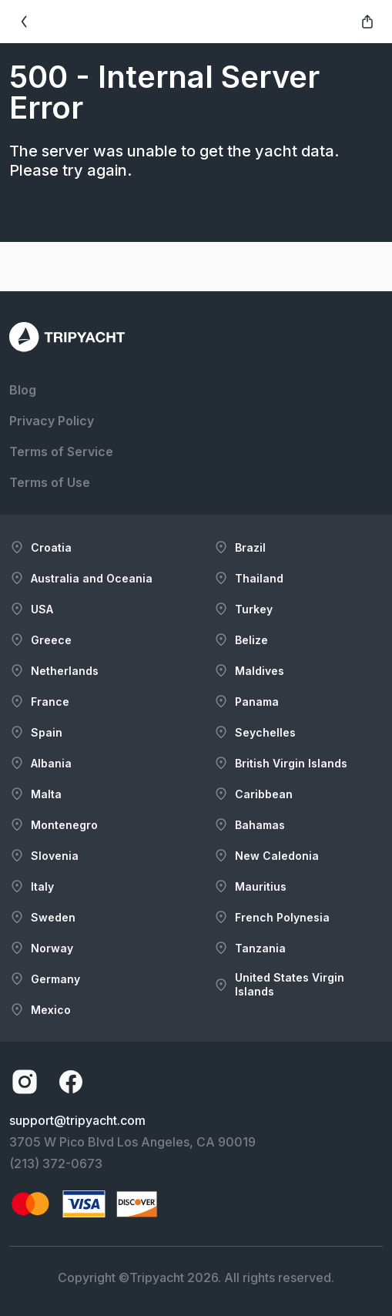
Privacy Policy (51, 420)
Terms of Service (61, 451)
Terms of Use (49, 482)
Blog (22, 390)
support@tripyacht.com (77, 1120)
